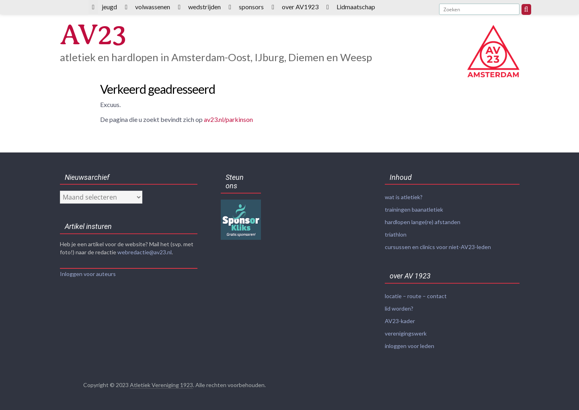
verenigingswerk (406, 333)
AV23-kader (400, 320)
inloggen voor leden (409, 345)
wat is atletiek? (404, 197)
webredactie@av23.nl (144, 252)
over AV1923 (300, 6)
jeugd (109, 6)
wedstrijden (204, 6)
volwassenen (152, 6)
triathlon (396, 234)
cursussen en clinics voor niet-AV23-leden (438, 246)
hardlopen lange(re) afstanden (422, 221)
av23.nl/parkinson (228, 119)
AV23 (92, 35)
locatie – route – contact (416, 296)
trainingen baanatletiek (414, 209)
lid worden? (399, 308)
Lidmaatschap (356, 6)
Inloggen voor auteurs (88, 273)
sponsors (251, 6)
